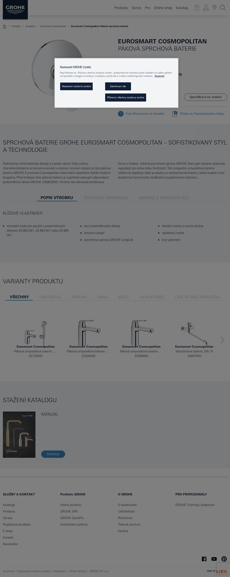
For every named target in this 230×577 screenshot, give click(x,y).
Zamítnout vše (118, 86)
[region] (116, 83)
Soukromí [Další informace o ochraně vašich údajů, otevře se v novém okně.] (159, 76)
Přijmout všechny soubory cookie (125, 97)
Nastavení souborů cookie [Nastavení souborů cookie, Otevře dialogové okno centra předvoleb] (76, 86)
